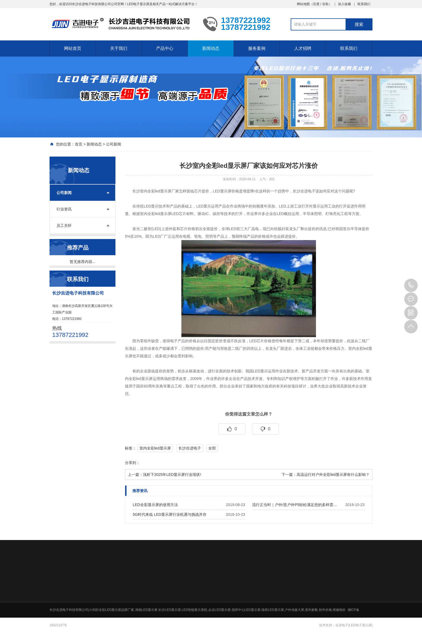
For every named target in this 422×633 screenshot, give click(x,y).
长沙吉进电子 (189, 448)
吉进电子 (341, 625)
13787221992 (411, 285)
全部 (212, 448)
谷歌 (325, 4)
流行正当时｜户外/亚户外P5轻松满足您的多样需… (294, 505)
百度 (316, 4)
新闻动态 (210, 48)
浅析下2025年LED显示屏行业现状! (172, 474)
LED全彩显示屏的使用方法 (155, 505)
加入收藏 (344, 4)
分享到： (132, 463)
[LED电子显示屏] (360, 625)
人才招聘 (302, 48)
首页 (78, 144)
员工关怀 (64, 225)
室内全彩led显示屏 (155, 448)
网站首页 (72, 48)
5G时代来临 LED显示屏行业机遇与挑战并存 (169, 514)
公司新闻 (113, 144)
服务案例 (256, 48)
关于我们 (118, 48)
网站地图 (303, 4)
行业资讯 (64, 209)
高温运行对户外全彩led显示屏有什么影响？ (333, 474)
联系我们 (363, 4)
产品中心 (164, 48)
